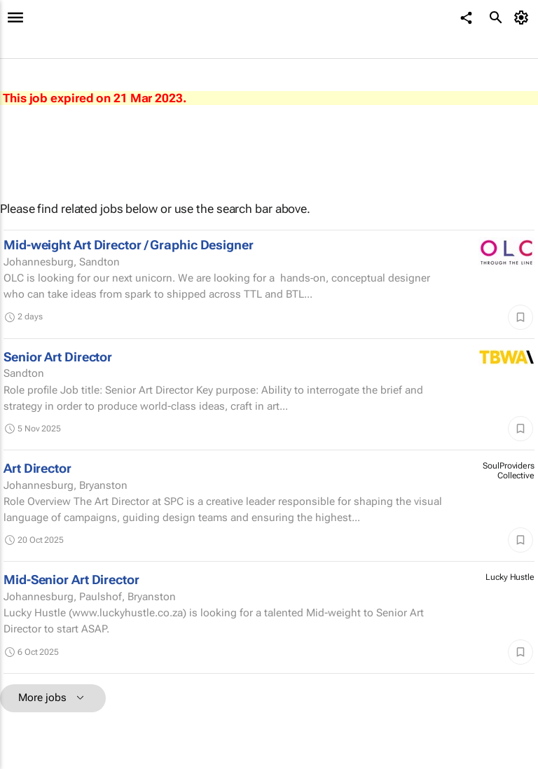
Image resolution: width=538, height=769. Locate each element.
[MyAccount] (523, 17)
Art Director (37, 468)
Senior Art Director (58, 356)
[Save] (520, 317)
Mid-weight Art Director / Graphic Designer (129, 244)
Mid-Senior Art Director (71, 579)
